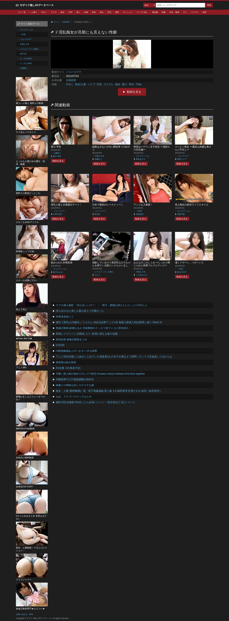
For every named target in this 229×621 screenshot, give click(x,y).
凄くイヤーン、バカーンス (189, 262)
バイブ (91, 84)
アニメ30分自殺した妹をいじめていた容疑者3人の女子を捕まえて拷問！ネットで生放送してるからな (114, 356)
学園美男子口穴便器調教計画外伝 (75, 379)
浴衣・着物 (174, 12)
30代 (131, 84)
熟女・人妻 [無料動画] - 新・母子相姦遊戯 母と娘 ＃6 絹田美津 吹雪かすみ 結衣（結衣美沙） (109, 391)
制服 (164, 12)
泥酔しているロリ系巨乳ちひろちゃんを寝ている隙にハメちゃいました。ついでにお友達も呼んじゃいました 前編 (111, 266)
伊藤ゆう (98, 159)
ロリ (185, 12)
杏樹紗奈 (139, 214)
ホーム (56, 22)
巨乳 (109, 12)
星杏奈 (97, 214)
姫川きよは (58, 272)
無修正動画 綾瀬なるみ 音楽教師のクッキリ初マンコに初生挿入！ (93, 328)
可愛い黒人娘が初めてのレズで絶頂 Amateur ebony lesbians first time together (100, 373)
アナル (54, 12)
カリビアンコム (142, 156)
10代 (70, 12)
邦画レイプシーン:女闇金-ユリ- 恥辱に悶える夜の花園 (87, 333)
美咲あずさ (140, 159)
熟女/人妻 (80, 84)
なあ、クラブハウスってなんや (73, 396)
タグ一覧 (22, 12)
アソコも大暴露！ (143, 204)
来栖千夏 (181, 214)
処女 (62, 12)
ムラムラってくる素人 (104, 272)
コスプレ (194, 12)
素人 (78, 12)
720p (138, 84)
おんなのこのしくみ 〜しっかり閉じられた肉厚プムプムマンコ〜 (152, 264)
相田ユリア (182, 159)
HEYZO (23, 54)
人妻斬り (57, 153)
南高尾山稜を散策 (66, 362)
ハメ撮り (33, 12)
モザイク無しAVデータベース (37, 5)
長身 (94, 12)
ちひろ (97, 275)
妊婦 (86, 12)
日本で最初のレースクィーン (107, 204)
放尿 (204, 12)
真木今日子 (182, 272)
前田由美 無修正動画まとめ (71, 339)
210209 (60, 345)
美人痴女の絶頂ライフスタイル (191, 204)
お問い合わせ (21, 614)
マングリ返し (142, 12)
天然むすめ (99, 156)
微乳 (117, 12)
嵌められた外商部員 (61, 262)
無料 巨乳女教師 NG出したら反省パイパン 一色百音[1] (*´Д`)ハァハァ (95, 402)
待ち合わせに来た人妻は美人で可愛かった (80, 311)
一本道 (139, 211)
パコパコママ (73, 72)
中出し (44, 12)
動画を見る (134, 91)
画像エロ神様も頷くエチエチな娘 (75, 385)
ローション (128, 12)
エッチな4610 (26, 58)
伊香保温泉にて (65, 316)
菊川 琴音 (56, 146)
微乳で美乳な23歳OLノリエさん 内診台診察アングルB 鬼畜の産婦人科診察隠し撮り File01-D (109, 322)
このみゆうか (141, 275)
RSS (31, 614)
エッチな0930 (26, 63)
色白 (102, 12)
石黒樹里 (65, 22)
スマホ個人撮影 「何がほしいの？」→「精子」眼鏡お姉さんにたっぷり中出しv (101, 305)
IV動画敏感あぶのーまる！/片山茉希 (76, 351)
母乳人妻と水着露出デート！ (66, 204)
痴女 (117, 84)
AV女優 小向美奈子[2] (68, 368)
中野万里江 (58, 214)
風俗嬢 (155, 12)
